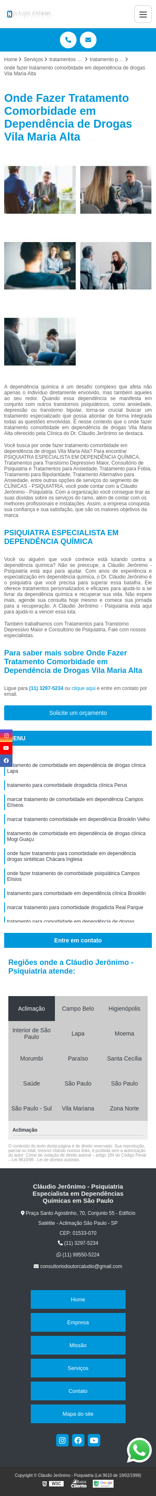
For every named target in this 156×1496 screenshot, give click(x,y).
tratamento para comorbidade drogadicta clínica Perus (67, 785)
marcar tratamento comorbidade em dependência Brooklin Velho (78, 819)
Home (78, 1299)
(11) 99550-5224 (78, 1255)
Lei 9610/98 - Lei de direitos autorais (45, 1159)
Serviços (78, 1368)
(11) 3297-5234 (46, 688)
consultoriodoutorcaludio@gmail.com (78, 1266)
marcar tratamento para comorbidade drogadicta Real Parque (75, 907)
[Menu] (143, 14)
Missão (78, 1345)
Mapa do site (77, 1414)
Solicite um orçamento (78, 713)
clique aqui (83, 688)
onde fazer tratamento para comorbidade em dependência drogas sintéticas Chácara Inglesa (71, 856)
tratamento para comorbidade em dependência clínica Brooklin (76, 893)
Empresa (78, 1322)
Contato (78, 1391)
